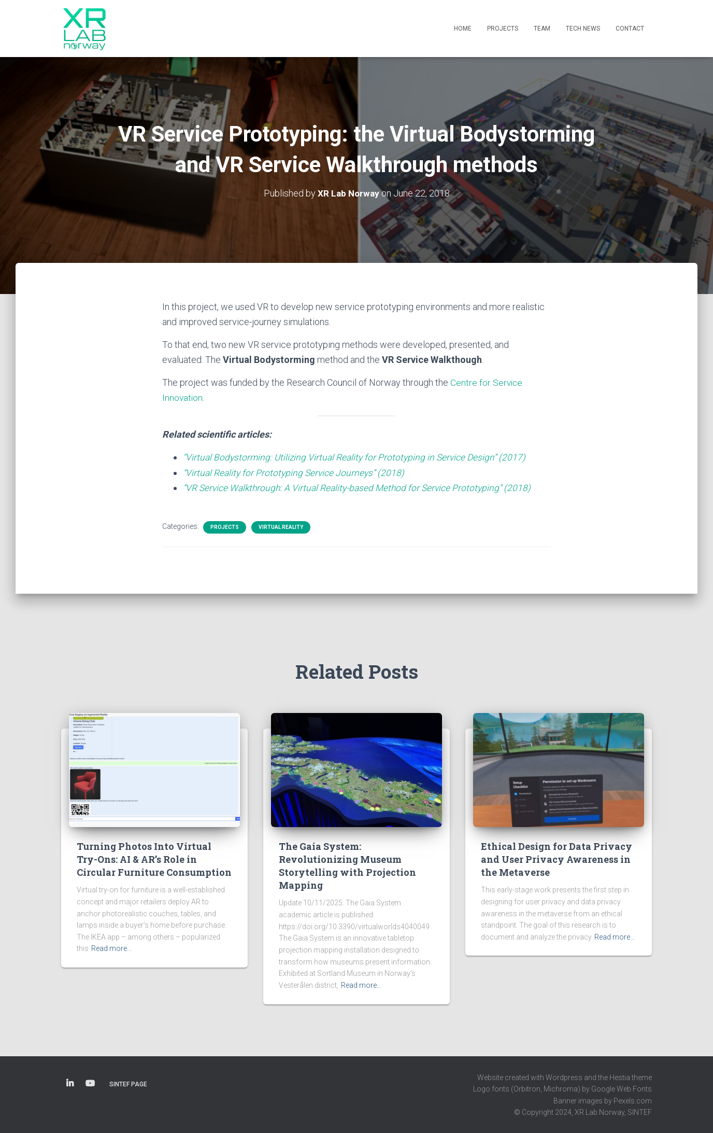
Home (463, 28)
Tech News (583, 28)
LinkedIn (70, 1084)
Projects (502, 28)
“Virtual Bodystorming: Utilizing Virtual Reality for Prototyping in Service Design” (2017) (357, 457)
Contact (630, 28)
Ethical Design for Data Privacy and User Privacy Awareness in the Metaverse (556, 859)
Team (542, 28)
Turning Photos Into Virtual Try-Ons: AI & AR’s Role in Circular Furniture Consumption (154, 859)
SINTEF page (128, 1084)
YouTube (90, 1084)
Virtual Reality (281, 527)
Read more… (111, 948)
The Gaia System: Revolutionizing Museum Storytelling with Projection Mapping (347, 866)
